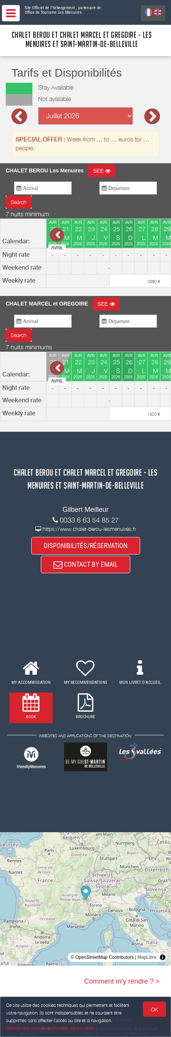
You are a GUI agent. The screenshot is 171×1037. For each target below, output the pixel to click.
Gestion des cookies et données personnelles (50, 1028)
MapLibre (147, 957)
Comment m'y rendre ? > (122, 981)
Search (19, 202)
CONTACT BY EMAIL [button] (85, 564)
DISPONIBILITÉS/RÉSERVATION (86, 546)
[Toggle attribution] (162, 957)
